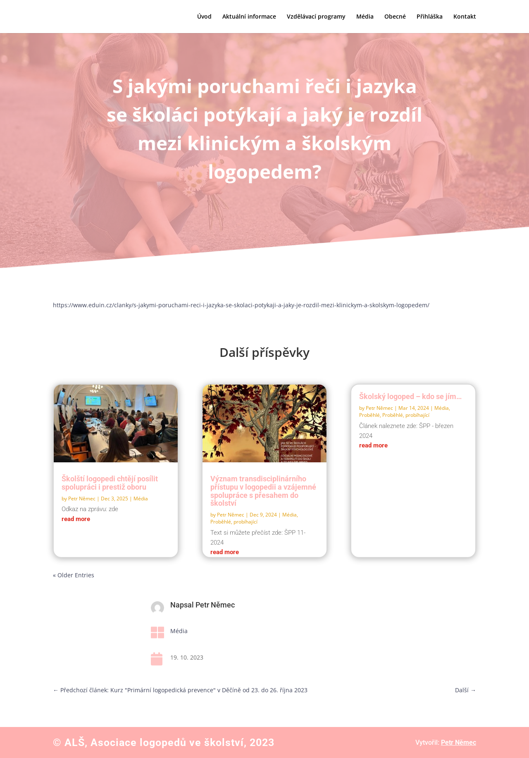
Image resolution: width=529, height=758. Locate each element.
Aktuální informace (249, 17)
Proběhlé (369, 414)
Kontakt (464, 17)
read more (76, 519)
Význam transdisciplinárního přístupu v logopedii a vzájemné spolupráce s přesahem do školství (263, 490)
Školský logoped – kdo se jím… (410, 396)
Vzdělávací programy (316, 17)
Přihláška (430, 17)
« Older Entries (73, 575)
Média (365, 17)
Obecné (395, 17)
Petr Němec (81, 498)
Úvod (204, 17)
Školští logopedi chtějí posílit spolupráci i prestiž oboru (110, 482)
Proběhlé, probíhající (233, 521)
